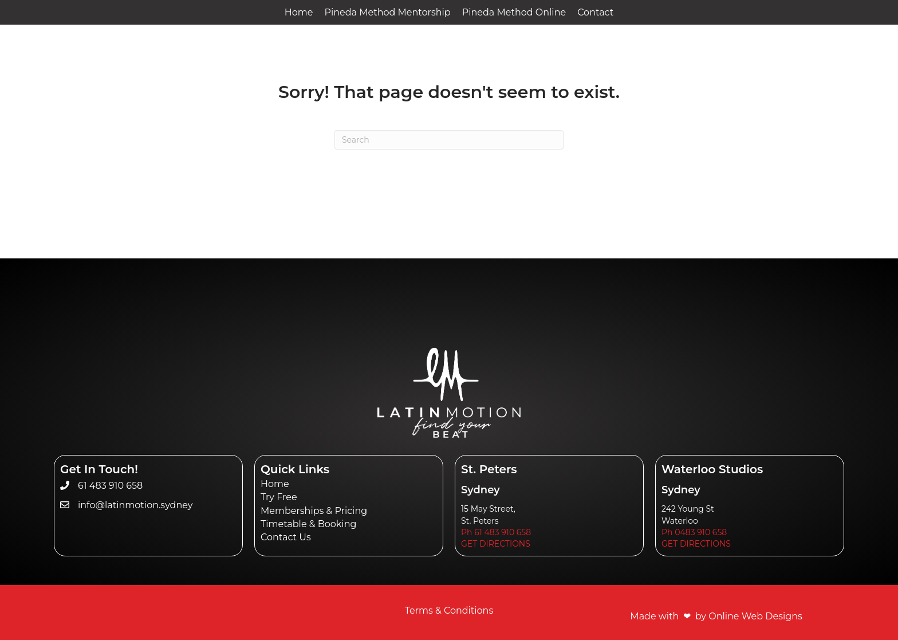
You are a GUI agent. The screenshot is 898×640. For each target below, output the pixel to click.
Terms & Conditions (449, 610)
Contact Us (286, 537)
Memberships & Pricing (314, 510)
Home (275, 483)
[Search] (449, 140)
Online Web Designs (755, 616)
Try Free (279, 497)
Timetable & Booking (308, 524)
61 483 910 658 (110, 485)
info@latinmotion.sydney (135, 505)
